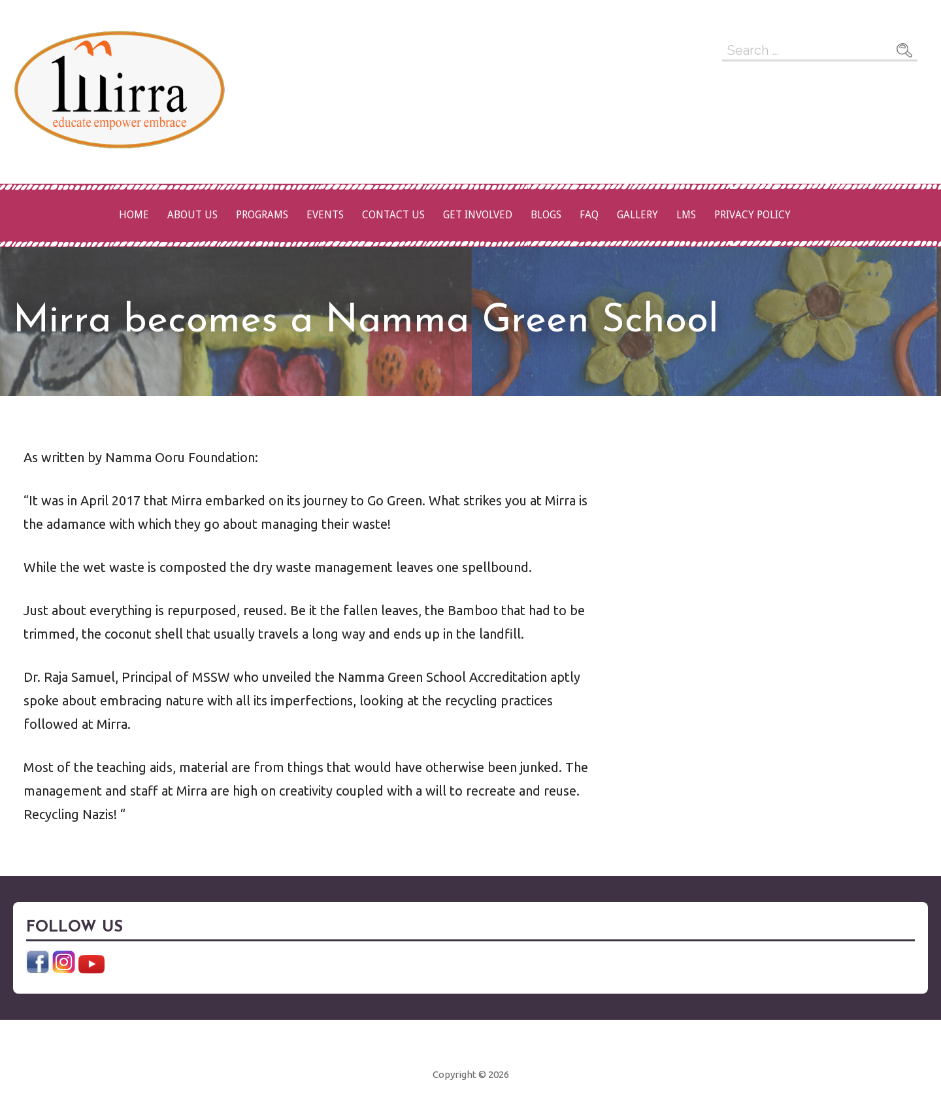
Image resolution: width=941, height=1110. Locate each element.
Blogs (546, 215)
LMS (686, 215)
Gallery (637, 215)
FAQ (589, 215)
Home (134, 215)
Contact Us (393, 215)
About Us (192, 215)
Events (325, 215)
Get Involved (477, 215)
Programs (262, 215)
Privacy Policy (752, 215)
